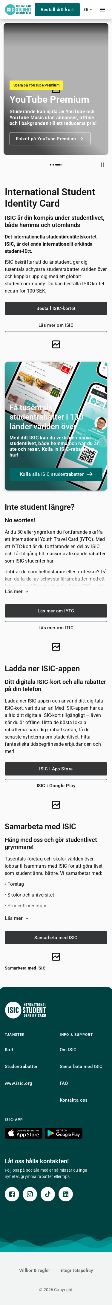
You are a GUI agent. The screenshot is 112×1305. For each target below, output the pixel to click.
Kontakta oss (74, 1100)
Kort (9, 1049)
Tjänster (15, 1035)
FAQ (64, 1083)
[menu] (102, 9)
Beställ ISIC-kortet (56, 308)
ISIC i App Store (56, 769)
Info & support (76, 1035)
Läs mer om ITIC (56, 627)
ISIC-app (14, 1120)
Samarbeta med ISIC (55, 937)
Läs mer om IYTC (56, 611)
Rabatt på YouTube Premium (50, 138)
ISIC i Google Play (56, 785)
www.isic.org (18, 1083)
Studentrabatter (21, 1066)
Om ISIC (68, 1049)
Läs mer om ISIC (56, 325)
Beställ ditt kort (57, 9)
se (88, 10)
